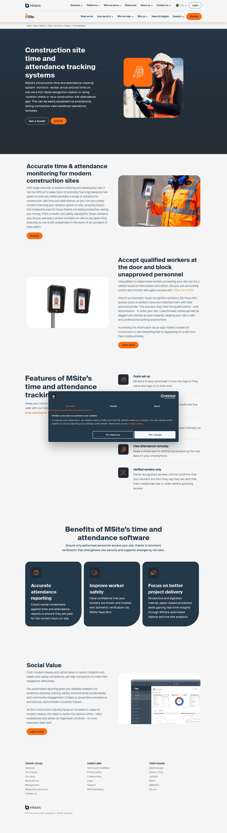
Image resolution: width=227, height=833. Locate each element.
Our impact (31, 773)
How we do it (105, 17)
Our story (30, 777)
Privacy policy (94, 773)
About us (146, 5)
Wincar (153, 790)
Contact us (164, 5)
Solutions (77, 5)
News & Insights (160, 17)
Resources (130, 5)
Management (32, 786)
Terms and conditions (98, 769)
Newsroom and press (36, 790)
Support (178, 17)
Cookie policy (94, 777)
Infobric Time (156, 773)
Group (35, 26)
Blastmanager (156, 769)
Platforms (93, 5)
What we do (87, 17)
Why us (143, 17)
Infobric (29, 26)
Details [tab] (113, 406)
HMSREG (154, 786)
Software (67, 26)
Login (90, 782)
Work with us (32, 782)
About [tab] (157, 406)
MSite (50, 26)
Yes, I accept (154, 434)
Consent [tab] (70, 406)
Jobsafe (153, 777)
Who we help (125, 17)
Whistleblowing (95, 790)
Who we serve (112, 5)
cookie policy (135, 424)
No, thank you (113, 434)
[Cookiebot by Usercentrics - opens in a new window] (162, 396)
